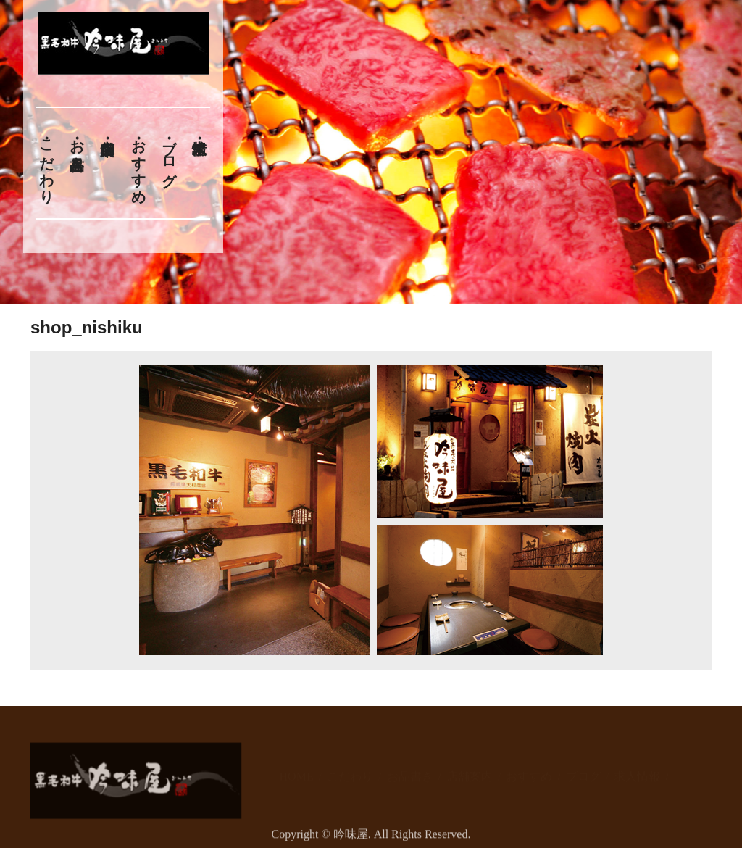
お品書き (77, 146)
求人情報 (637, 769)
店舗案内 (469, 769)
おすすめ (138, 163)
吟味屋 (350, 839)
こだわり (46, 163)
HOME (297, 769)
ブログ (170, 155)
